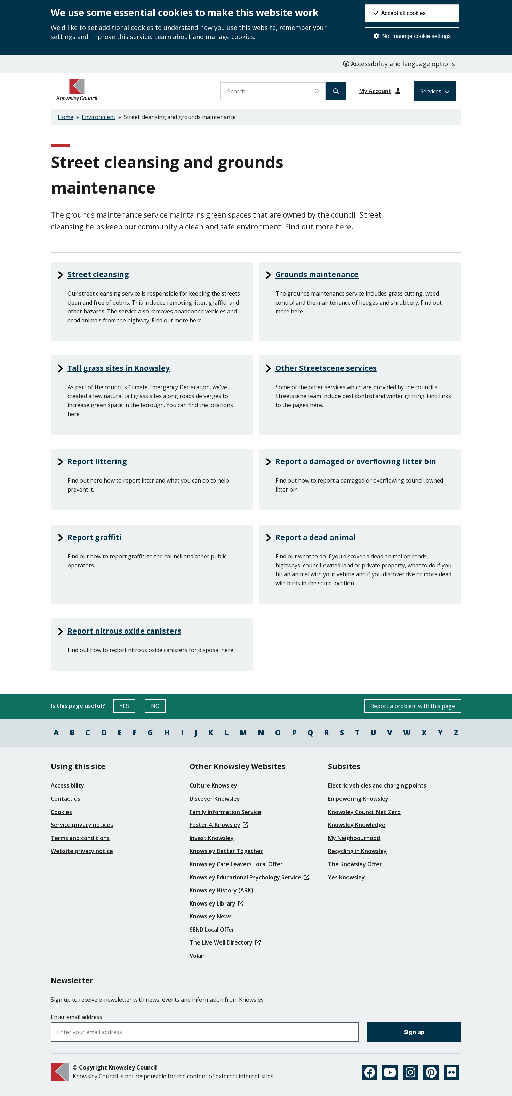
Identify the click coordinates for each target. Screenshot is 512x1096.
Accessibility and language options (399, 64)
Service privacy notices (82, 825)
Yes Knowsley (346, 877)
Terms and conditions (80, 838)
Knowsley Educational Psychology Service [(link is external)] (249, 877)
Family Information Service (225, 812)
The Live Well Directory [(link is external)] (225, 942)
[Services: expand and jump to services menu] (435, 91)
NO (158, 707)
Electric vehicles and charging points (377, 785)
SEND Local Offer (212, 929)
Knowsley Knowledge (356, 825)
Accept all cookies (400, 13)
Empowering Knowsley (358, 799)
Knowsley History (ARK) (221, 890)
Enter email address (76, 1017)
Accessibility (67, 785)
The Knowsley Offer (355, 864)
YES (127, 707)
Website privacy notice (82, 851)
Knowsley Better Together (226, 851)
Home (65, 117)
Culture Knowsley (213, 785)
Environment (98, 117)
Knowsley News (211, 916)
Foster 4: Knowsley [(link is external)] (219, 825)
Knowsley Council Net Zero (364, 812)
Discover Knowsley (215, 799)
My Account (375, 91)
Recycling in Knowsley (357, 851)
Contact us (65, 799)
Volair (197, 956)
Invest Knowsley (212, 838)
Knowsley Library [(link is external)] (216, 903)
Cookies (61, 812)
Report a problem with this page (412, 706)
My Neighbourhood (354, 838)
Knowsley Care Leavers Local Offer (236, 864)
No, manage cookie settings (412, 36)
